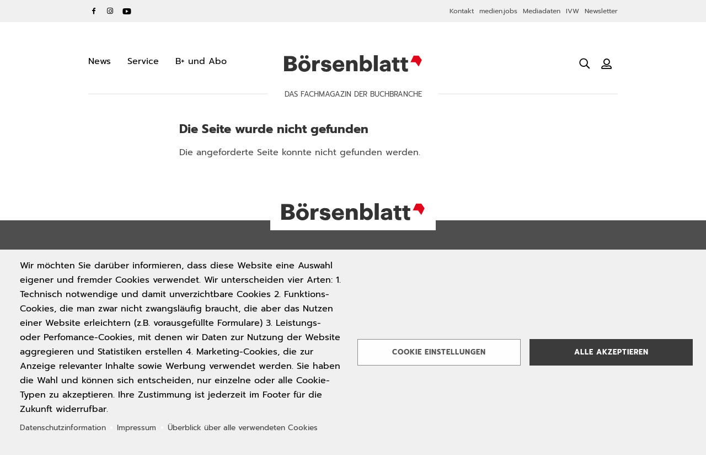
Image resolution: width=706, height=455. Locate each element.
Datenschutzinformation (63, 427)
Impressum (136, 427)
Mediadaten (541, 11)
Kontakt (462, 11)
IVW (572, 11)
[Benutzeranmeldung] (607, 63)
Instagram (110, 11)
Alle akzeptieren (611, 352)
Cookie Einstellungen (439, 352)
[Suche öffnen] (585, 63)
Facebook (93, 11)
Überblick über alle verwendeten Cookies (243, 427)
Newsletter (601, 11)
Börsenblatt (353, 63)
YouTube (126, 11)
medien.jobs (498, 11)
